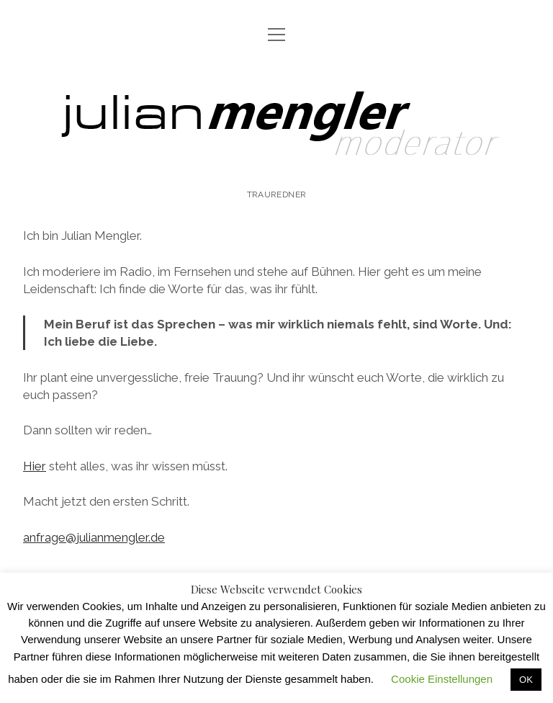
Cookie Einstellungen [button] (442, 679)
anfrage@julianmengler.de (94, 537)
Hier (34, 466)
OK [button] (526, 679)
